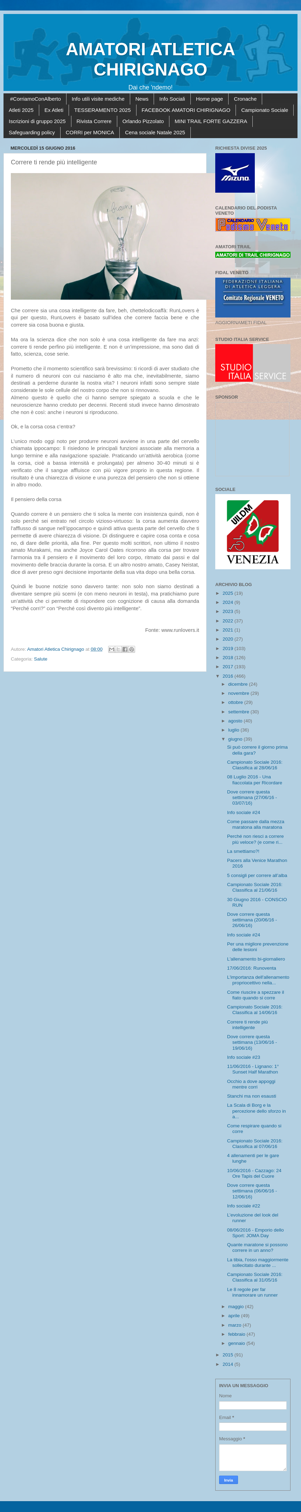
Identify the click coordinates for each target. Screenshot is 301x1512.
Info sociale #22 (243, 1205)
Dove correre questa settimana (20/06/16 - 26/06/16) (252, 920)
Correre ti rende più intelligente (247, 1024)
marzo (235, 1325)
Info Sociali (172, 99)
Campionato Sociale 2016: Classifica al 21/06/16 (254, 887)
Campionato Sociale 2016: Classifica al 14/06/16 (254, 1009)
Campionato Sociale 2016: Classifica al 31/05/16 (254, 1277)
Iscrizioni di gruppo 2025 (37, 121)
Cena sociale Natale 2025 (155, 132)
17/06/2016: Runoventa (251, 968)
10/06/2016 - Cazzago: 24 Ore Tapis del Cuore (254, 1173)
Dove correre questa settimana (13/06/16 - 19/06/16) (252, 1042)
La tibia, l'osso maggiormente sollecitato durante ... (257, 1262)
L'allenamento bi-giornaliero (256, 959)
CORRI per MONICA (90, 132)
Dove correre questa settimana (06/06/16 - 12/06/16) (252, 1191)
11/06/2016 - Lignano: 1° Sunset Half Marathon (253, 1069)
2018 (228, 657)
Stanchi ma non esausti (251, 1096)
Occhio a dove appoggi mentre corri (251, 1084)
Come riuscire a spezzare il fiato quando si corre (255, 995)
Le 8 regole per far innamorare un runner (252, 1292)
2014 (228, 1364)
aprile (234, 1315)
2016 (228, 676)
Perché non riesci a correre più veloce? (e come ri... (255, 839)
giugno (236, 739)
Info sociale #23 (243, 1057)
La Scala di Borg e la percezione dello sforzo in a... (256, 1111)
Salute (40, 659)
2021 (228, 630)
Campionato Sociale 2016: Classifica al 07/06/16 (254, 1143)
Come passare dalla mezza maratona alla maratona (256, 824)
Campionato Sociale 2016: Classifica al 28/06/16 (254, 764)
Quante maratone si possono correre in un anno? (257, 1247)
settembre (239, 711)
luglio (234, 730)
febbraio (237, 1334)
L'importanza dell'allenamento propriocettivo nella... (258, 980)
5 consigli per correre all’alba (257, 875)
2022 (228, 620)
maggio (236, 1306)
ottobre (236, 702)
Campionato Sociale (264, 110)
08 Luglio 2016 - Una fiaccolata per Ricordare (254, 779)
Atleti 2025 (21, 110)
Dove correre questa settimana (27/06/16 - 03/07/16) (252, 797)
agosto (236, 720)
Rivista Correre (94, 121)
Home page (209, 99)
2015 (228, 1354)
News (142, 99)
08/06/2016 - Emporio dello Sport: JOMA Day (255, 1232)
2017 (228, 666)
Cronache (245, 99)
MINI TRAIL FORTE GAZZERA (211, 121)
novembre (239, 693)
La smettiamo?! (243, 851)
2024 (228, 602)
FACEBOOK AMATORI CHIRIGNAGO (186, 110)
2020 (228, 639)
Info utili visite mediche (98, 99)
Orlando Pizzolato (143, 121)
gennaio (237, 1343)
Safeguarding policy (32, 132)
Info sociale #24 (243, 812)
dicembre (238, 684)
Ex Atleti (53, 110)
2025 (228, 593)
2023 (228, 611)
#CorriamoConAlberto (35, 99)
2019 (228, 648)
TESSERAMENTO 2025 (102, 110)
